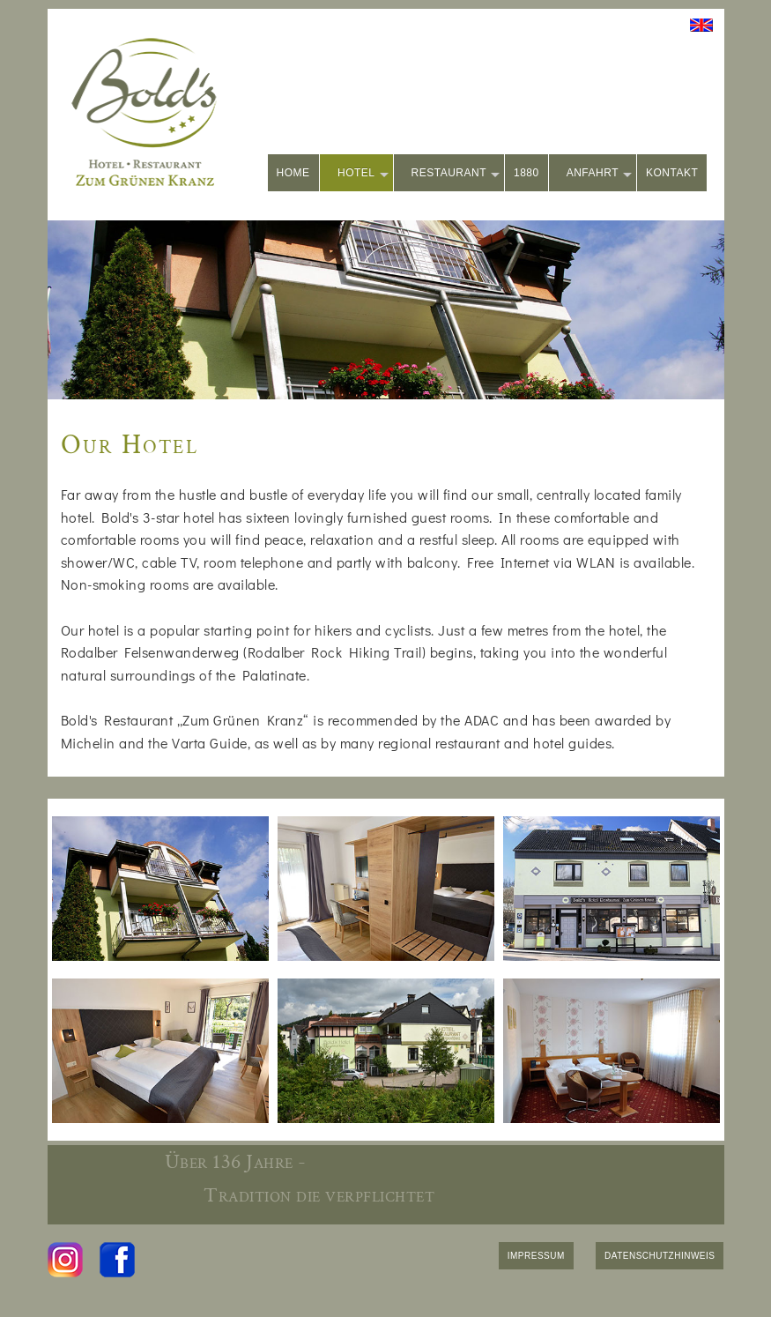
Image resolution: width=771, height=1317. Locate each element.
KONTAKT (672, 173)
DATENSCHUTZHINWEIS (659, 1256)
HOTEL (363, 174)
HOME (293, 173)
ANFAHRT (599, 174)
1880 (526, 173)
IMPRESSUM (536, 1256)
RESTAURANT (455, 174)
